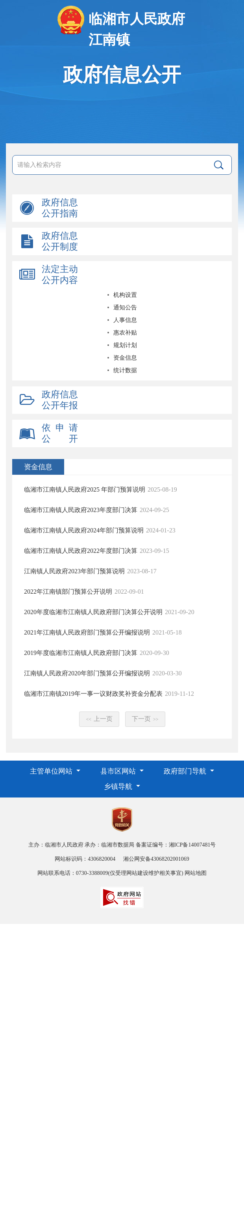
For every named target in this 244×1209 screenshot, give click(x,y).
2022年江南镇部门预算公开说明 (68, 591)
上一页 (99, 718)
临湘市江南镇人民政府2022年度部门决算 (80, 550)
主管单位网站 (52, 771)
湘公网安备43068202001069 (156, 859)
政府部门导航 (186, 771)
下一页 (145, 718)
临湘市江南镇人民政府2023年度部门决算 (80, 510)
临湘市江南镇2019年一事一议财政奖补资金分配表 (93, 693)
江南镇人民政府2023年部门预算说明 (74, 571)
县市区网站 (119, 771)
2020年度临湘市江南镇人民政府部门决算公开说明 (93, 612)
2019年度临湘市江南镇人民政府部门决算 (80, 652)
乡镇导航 (119, 786)
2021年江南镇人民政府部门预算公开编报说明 (87, 632)
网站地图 (196, 873)
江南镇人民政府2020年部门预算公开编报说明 (87, 673)
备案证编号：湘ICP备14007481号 (176, 845)
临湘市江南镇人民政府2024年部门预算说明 (84, 530)
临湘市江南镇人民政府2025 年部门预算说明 (84, 489)
